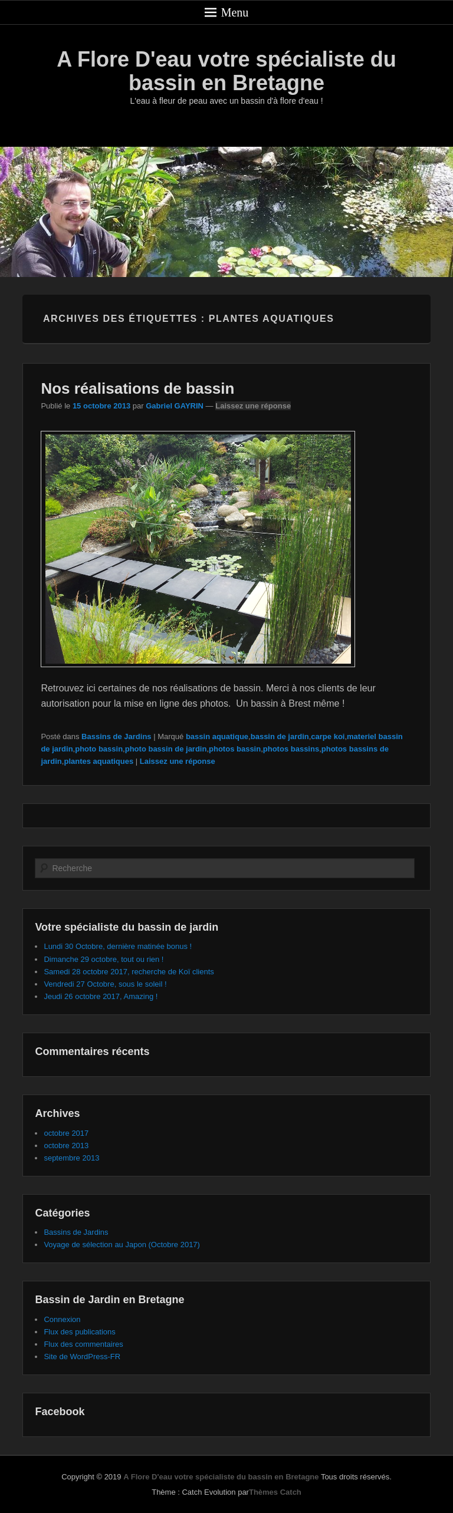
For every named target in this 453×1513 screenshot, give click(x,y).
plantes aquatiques (98, 761)
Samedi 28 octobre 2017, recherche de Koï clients (129, 971)
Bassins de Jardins (116, 736)
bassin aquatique (217, 736)
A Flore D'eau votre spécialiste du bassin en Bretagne (226, 71)
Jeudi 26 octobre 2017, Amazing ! (100, 996)
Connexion (62, 1319)
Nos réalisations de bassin (137, 388)
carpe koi (327, 736)
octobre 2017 (66, 1133)
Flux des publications (79, 1331)
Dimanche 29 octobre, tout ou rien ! (103, 959)
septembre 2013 (71, 1157)
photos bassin (235, 748)
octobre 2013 (66, 1145)
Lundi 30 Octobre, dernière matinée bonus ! (118, 946)
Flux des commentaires (83, 1344)
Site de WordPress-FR (82, 1356)
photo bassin (99, 748)
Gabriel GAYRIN (174, 405)
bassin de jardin (280, 736)
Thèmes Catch (275, 1492)
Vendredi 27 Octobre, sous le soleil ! (105, 984)
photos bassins (291, 748)
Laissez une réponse (253, 405)
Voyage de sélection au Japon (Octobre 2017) (122, 1244)
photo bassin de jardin (166, 748)
